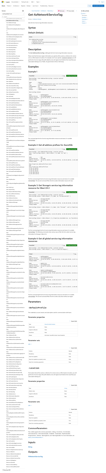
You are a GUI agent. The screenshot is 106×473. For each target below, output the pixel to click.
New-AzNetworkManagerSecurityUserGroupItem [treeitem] (15, 297)
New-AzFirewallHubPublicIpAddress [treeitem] (14, 105)
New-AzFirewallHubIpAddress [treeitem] (12, 102)
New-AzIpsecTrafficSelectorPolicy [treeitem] (13, 191)
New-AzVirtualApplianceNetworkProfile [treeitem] (15, 434)
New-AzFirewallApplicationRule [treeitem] (13, 98)
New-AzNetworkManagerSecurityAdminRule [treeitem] (15, 277)
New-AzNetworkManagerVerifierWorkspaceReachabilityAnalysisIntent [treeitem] (15, 325)
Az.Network (43, 10)
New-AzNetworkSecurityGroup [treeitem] (13, 337)
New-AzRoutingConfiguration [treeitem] (12, 396)
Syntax (84, 13)
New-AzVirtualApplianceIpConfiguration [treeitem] (15, 426)
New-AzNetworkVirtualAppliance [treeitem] (13, 362)
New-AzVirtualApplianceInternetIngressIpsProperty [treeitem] (15, 422)
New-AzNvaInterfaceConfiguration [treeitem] (14, 364)
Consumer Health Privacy (41, 468)
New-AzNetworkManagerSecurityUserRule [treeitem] (14, 302)
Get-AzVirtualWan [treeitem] (10, 71)
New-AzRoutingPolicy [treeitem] (11, 400)
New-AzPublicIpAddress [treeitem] (11, 387)
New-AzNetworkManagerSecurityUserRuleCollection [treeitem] (15, 307)
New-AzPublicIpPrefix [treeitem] (11, 389)
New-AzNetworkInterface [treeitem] (11, 198)
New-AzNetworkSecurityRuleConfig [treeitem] (14, 359)
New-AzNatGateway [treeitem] (10, 195)
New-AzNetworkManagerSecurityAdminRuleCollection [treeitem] (15, 282)
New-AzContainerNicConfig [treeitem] (12, 85)
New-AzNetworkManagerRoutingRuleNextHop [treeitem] (15, 261)
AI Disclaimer (5, 468)
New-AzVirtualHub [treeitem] (10, 441)
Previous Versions (13, 468)
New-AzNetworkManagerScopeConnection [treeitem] (14, 267)
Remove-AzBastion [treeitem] (10, 451)
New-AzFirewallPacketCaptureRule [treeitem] (13, 117)
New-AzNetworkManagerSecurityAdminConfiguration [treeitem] (15, 272)
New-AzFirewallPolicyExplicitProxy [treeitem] (13, 132)
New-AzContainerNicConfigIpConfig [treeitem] (14, 87)
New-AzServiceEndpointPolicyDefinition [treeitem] (15, 409)
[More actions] (76, 11)
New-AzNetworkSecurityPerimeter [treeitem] (13, 339)
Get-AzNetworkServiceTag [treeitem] (12, 20)
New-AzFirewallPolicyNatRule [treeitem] (12, 150)
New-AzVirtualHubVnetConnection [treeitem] (14, 445)
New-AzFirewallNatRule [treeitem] (11, 107)
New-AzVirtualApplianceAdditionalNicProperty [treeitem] (15, 412)
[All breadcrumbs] (29, 11)
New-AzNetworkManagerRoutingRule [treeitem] (14, 246)
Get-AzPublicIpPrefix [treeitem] (10, 49)
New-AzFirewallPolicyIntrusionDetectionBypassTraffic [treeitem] (15, 140)
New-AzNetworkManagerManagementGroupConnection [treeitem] (15, 234)
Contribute (25, 468)
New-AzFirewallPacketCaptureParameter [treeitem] (15, 115)
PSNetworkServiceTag (35, 456)
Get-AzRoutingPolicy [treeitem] (10, 54)
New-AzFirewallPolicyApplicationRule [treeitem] (14, 122)
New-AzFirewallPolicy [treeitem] (11, 120)
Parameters (85, 19)
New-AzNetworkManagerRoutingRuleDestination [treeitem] (15, 256)
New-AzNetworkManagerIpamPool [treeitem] (14, 224)
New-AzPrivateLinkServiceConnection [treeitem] (14, 383)
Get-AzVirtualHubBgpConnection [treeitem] (13, 66)
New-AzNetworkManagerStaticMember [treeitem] (15, 311)
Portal (89, 6)
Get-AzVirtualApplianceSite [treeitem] (12, 62)
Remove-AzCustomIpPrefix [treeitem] (12, 456)
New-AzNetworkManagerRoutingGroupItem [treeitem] (14, 243)
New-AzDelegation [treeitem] (10, 94)
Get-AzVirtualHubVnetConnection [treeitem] (13, 69)
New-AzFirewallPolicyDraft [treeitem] (12, 130)
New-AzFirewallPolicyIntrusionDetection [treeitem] (15, 136)
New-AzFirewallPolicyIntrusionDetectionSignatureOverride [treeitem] (15, 146)
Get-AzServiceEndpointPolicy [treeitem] (12, 58)
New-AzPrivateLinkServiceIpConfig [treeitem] (14, 385)
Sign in (102, 2)
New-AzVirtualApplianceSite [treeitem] (12, 436)
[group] (53, 106)
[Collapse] (23, 11)
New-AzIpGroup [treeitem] (10, 187)
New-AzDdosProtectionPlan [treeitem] (12, 92)
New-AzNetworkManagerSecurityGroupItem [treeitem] (15, 287)
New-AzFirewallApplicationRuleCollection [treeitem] (15, 100)
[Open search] (99, 2)
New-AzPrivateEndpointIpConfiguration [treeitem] (15, 379)
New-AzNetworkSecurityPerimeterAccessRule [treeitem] (15, 342)
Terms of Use (53, 468)
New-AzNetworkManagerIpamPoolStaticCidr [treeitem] (15, 227)
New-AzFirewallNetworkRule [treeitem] (12, 111)
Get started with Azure (98, 6)
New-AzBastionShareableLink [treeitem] (12, 83)
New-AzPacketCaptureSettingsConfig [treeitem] (14, 374)
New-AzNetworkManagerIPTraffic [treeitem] (13, 230)
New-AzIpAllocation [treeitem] (10, 179)
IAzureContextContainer (50, 324)
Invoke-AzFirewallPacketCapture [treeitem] (13, 73)
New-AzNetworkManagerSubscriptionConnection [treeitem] (15, 315)
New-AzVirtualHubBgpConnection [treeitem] (13, 443)
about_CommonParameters (35, 437)
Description (84, 15)
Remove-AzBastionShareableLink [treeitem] (13, 454)
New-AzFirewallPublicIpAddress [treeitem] (13, 169)
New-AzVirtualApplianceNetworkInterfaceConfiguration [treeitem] (15, 430)
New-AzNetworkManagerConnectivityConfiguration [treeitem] (15, 210)
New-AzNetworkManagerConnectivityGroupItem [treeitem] (15, 216)
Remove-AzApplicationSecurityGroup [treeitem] (14, 449)
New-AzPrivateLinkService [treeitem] (12, 381)
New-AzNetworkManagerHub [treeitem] (12, 222)
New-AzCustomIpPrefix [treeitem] (11, 90)
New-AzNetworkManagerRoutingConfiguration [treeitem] (15, 239)
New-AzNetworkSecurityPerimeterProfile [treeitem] (15, 357)
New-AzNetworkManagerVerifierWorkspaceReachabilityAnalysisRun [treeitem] (15, 331)
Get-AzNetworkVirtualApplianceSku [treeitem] (14, 36)
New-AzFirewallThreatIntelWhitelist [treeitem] (14, 171)
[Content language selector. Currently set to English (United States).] (8, 465)
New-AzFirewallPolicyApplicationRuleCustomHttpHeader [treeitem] (15, 126)
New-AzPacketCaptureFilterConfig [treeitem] (13, 370)
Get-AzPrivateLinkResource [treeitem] (12, 43)
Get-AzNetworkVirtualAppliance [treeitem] (13, 25)
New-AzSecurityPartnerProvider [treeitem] (13, 404)
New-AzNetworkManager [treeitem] (12, 202)
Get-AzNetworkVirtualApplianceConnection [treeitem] (15, 33)
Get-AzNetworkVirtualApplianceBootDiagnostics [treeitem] (15, 28)
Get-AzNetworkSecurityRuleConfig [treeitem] (14, 18)
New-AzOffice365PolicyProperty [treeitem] (13, 368)
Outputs (84, 23)
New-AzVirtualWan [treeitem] (10, 447)
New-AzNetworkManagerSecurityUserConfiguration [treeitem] (15, 291)
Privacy (31, 468)
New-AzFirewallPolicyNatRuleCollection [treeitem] (14, 152)
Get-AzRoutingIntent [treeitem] (11, 51)
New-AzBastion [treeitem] (9, 81)
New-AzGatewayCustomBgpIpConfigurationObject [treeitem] (15, 175)
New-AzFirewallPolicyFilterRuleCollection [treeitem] (15, 134)
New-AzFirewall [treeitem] (9, 96)
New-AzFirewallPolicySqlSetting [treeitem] (13, 165)
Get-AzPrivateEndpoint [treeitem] (11, 39)
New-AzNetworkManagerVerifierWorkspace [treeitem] (14, 320)
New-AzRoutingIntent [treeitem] (11, 398)
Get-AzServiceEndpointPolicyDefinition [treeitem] (14, 60)
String (65, 388)
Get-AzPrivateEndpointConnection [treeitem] (14, 41)
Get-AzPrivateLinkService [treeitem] (11, 45)
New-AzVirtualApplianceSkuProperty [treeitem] (14, 439)
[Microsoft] (3, 2)
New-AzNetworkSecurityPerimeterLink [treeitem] (14, 349)
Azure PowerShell (35, 10)
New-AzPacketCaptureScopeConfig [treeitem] (14, 372)
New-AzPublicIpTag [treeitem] (10, 391)
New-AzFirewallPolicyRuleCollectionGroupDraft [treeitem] (15, 159)
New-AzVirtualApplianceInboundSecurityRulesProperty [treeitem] (15, 416)
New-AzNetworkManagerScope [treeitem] (13, 264)
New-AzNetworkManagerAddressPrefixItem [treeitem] (14, 205)
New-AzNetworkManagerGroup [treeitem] (13, 220)
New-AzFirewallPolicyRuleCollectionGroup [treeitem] (15, 156)
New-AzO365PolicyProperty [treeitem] (12, 366)
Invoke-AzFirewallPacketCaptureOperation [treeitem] (14, 76)
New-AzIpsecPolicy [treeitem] (10, 189)
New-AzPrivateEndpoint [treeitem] (11, 376)
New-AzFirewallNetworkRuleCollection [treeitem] (14, 113)
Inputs (84, 21)
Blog (20, 468)
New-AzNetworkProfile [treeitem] (11, 335)
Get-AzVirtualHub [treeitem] (10, 64)
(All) (30, 344)
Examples (84, 17)
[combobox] (13, 14)
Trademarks (59, 468)
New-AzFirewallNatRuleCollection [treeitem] (13, 109)
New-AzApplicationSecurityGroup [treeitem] (13, 79)
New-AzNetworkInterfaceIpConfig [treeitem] (13, 200)
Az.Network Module (36, 19)
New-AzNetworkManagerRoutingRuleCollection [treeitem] (15, 250)
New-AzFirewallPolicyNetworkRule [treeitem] (13, 154)
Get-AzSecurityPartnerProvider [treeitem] (13, 56)
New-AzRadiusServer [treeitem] (11, 394)
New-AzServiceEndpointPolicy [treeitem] (13, 406)
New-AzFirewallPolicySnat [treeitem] (12, 162)
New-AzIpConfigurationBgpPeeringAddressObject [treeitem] (15, 183)
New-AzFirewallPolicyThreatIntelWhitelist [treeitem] (15, 167)
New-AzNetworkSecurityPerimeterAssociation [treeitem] (15, 346)
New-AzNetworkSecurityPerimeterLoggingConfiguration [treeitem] (15, 353)
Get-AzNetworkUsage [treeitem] (11, 22)
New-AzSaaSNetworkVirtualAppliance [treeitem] (14, 402)
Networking (50, 10)
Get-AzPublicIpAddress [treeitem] (11, 47)
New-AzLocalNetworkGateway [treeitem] (13, 193)
